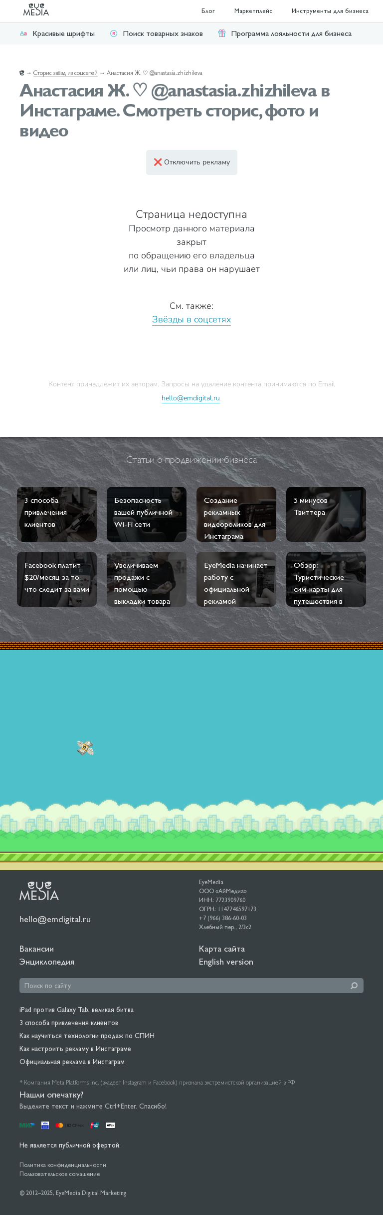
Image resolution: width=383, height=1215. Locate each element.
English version (226, 961)
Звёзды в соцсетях (191, 319)
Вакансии (36, 948)
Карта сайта (222, 948)
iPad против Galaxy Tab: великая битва (76, 1010)
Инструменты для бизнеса (330, 10)
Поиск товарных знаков (156, 33)
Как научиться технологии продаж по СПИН (87, 1036)
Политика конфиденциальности (62, 1165)
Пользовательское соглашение (59, 1174)
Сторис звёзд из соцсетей (65, 72)
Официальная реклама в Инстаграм (72, 1062)
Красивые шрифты (57, 33)
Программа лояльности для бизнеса (285, 33)
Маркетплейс (253, 10)
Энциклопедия (46, 961)
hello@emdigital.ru (191, 398)
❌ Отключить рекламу (192, 162)
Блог (208, 10)
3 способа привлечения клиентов (68, 1023)
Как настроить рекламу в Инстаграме (75, 1049)
